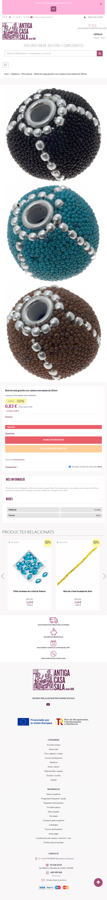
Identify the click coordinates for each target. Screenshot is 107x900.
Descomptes (53, 811)
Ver (53, 8)
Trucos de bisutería (53, 829)
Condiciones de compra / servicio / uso (53, 838)
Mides (9, 499)
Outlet (53, 780)
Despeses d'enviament (53, 803)
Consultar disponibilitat (53, 448)
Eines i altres (53, 766)
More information (53, 439)
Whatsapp (56, 875)
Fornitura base (53, 745)
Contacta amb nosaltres (41, 17)
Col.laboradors (53, 807)
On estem (53, 816)
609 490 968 (56, 872)
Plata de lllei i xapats (53, 771)
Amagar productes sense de (87, 466)
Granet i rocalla (53, 775)
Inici (6, 73)
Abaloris (53, 762)
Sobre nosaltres (53, 794)
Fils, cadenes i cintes (53, 753)
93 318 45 (54, 865)
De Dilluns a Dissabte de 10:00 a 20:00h (56, 868)
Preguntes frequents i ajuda (53, 798)
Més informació (15, 480)
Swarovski (53, 749)
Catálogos (53, 825)
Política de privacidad (53, 842)
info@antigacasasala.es (53, 880)
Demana (14, 460)
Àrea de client (93, 17)
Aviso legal (53, 833)
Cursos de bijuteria (53, 758)
